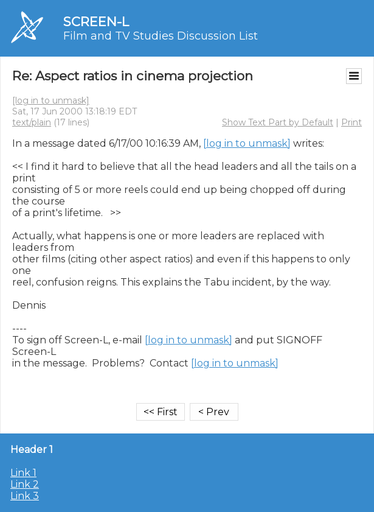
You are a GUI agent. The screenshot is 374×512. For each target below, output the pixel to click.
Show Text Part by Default (277, 122)
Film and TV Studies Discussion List (160, 36)
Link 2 (24, 484)
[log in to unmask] (50, 100)
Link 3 (24, 496)
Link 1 (23, 473)
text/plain (31, 122)
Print (351, 122)
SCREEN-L (96, 21)
